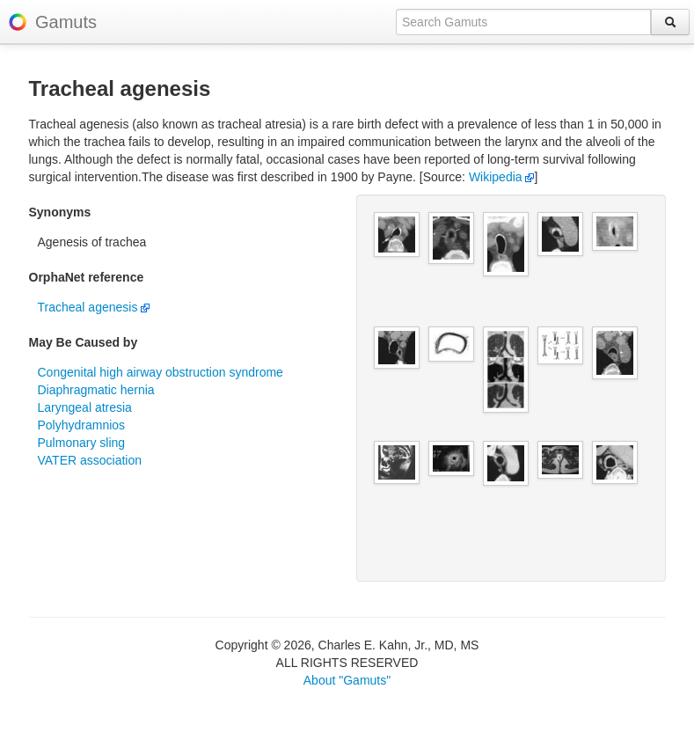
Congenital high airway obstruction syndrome (160, 372)
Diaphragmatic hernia (96, 390)
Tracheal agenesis (94, 307)
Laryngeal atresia (85, 407)
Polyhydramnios (82, 425)
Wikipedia (502, 177)
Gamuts (66, 22)
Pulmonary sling (82, 443)
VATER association (90, 460)
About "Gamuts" (347, 680)
